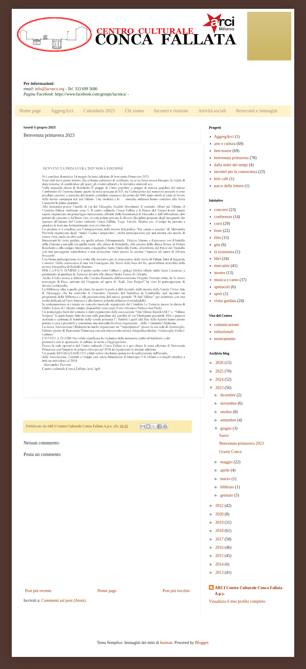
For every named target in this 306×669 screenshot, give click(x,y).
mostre (219, 273)
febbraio (227, 487)
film (217, 237)
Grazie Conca (230, 451)
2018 (220, 530)
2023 (220, 387)
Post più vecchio (176, 591)
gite (217, 245)
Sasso (224, 435)
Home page (30, 110)
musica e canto (226, 280)
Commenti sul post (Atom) (63, 600)
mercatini (222, 265)
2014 (220, 564)
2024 (220, 379)
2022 (220, 505)
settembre (228, 420)
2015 (220, 555)
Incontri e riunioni (171, 110)
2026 (220, 362)
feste (218, 230)
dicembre (228, 395)
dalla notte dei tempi (231, 165)
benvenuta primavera (231, 158)
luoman (166, 642)
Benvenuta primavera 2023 (241, 443)
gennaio (227, 495)
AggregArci (62, 110)
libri (217, 258)
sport (218, 293)
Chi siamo (134, 110)
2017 (220, 539)
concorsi (221, 209)
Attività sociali (212, 110)
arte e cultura (225, 143)
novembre (228, 403)
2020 (220, 514)
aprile (225, 470)
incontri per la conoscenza (235, 171)
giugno (226, 428)
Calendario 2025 (99, 110)
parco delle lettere (229, 186)
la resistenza (224, 252)
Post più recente (38, 591)
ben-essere (223, 151)
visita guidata (225, 301)
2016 (220, 547)
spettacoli (222, 287)
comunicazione (226, 324)
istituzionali (224, 331)
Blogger (201, 642)
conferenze (223, 217)
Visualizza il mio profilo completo (237, 601)
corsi (218, 223)
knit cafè (221, 179)
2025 (220, 371)
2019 (220, 522)
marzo (225, 479)
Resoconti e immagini (256, 110)
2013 (220, 572)
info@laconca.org (49, 89)
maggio (227, 462)
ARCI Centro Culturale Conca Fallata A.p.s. (248, 591)
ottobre (226, 412)
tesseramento (225, 339)
